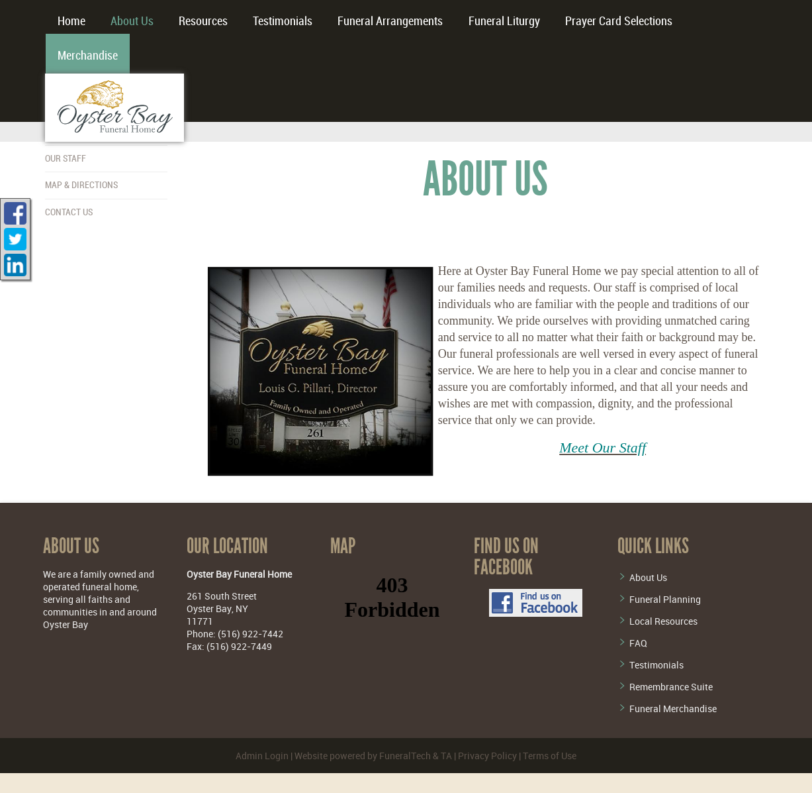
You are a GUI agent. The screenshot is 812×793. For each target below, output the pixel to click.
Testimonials (656, 665)
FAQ (638, 643)
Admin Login (262, 755)
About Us (648, 577)
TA (446, 755)
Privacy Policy (487, 755)
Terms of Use (549, 755)
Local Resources (663, 621)
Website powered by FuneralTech (362, 755)
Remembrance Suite (671, 686)
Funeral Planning (665, 599)
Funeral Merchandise (673, 708)
